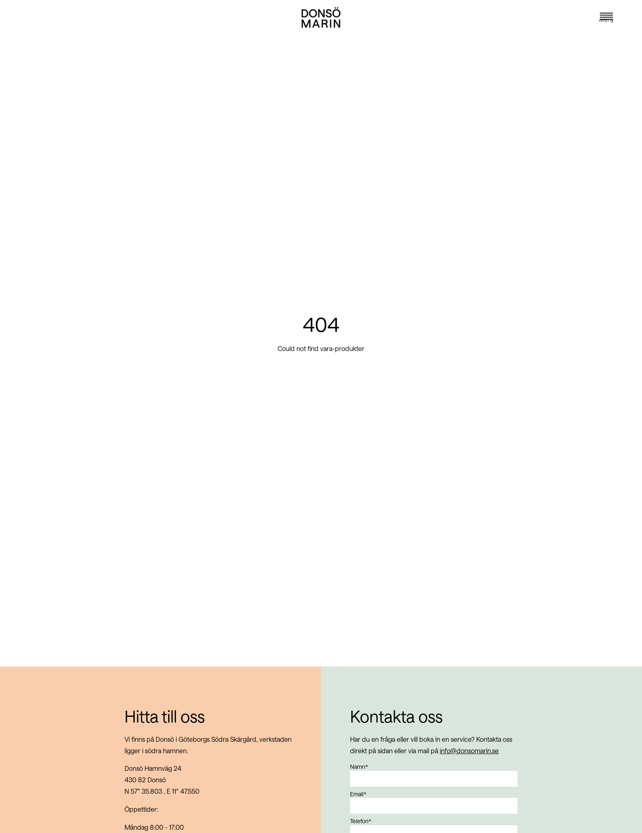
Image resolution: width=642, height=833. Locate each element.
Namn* (359, 766)
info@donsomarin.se (469, 750)
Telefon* (360, 820)
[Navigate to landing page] (321, 28)
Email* (358, 793)
